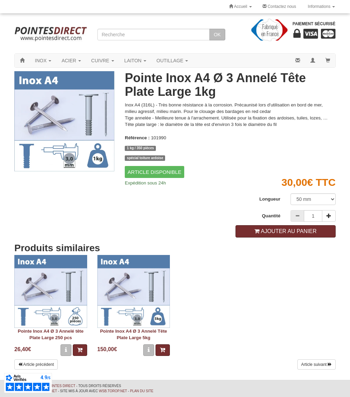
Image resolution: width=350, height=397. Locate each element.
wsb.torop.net (113, 391)
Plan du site (141, 391)
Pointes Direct (60, 386)
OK (217, 34)
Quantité (271, 215)
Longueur (269, 199)
